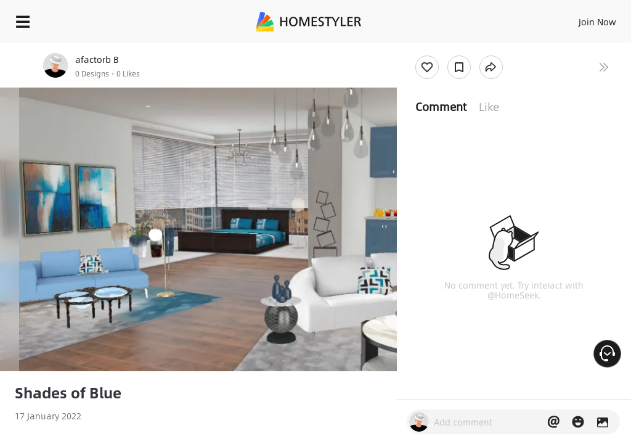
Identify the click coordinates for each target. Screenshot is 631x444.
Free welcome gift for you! (473, 49)
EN (581, 18)
